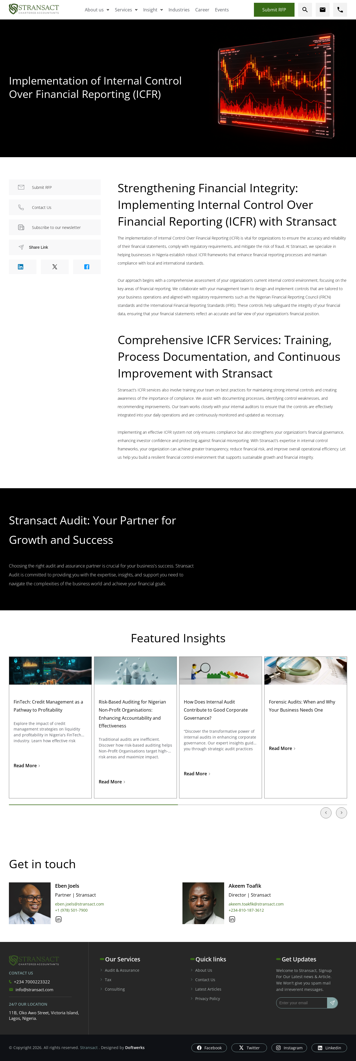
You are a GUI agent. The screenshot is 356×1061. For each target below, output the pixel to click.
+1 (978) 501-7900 (71, 910)
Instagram (289, 1047)
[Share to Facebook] (87, 267)
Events (222, 10)
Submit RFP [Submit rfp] (274, 10)
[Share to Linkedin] (22, 267)
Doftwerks (135, 1047)
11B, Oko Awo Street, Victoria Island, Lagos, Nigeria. (44, 1015)
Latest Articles (205, 989)
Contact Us (202, 979)
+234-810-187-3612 (246, 910)
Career (202, 10)
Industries (179, 10)
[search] (305, 10)
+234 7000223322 (29, 981)
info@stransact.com (31, 989)
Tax (105, 979)
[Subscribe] (332, 1003)
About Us (201, 970)
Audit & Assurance (119, 970)
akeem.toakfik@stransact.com (256, 904)
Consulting (112, 989)
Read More (27, 766)
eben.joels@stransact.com (79, 904)
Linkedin (329, 1047)
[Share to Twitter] (54, 267)
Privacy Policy (205, 998)
